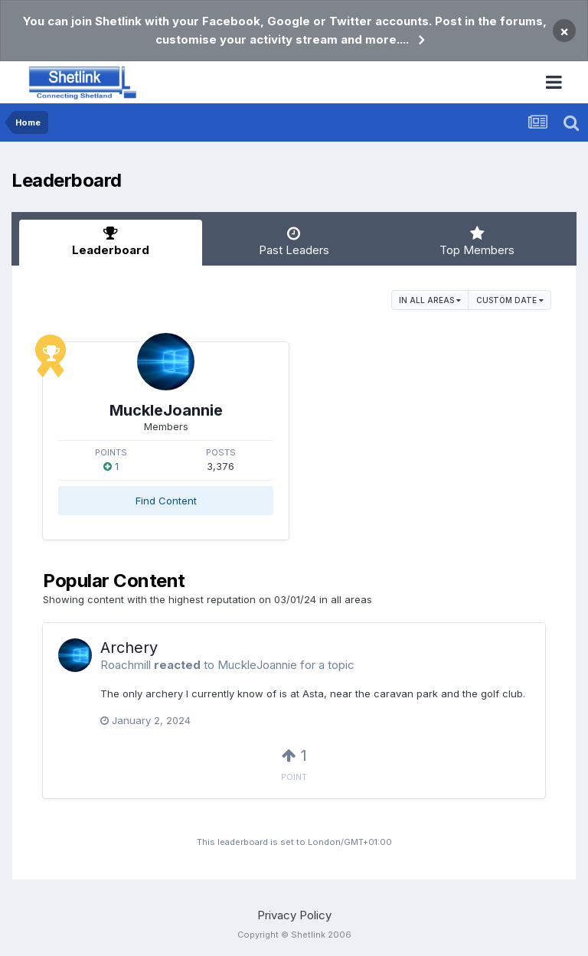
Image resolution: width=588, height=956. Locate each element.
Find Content (166, 500)
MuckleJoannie (166, 410)
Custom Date (510, 300)
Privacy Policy (294, 915)
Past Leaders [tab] (294, 241)
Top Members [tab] (477, 241)
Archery (129, 647)
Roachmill (125, 664)
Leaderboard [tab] (111, 241)
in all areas (430, 300)
